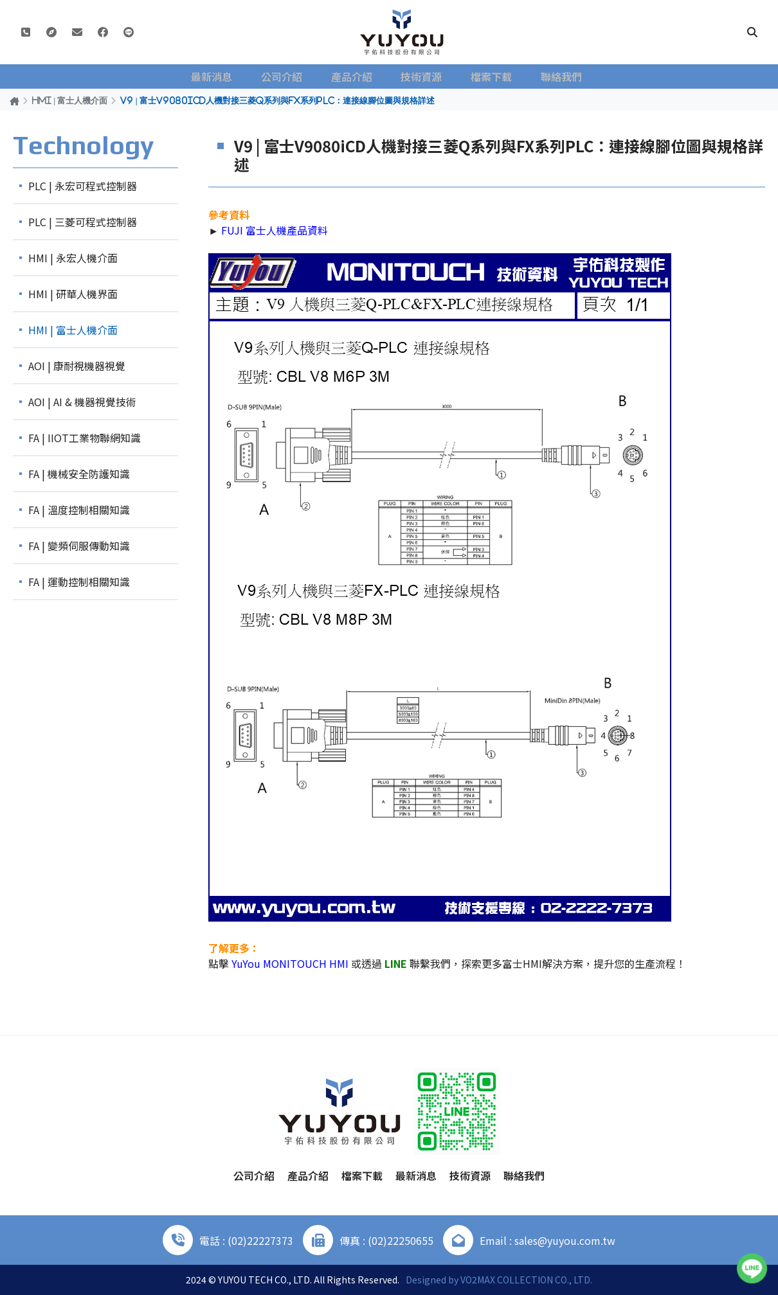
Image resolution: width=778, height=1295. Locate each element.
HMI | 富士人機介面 (69, 100)
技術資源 (422, 76)
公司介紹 (288, 76)
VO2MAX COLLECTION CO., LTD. (526, 1279)
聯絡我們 (556, 76)
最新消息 (221, 76)
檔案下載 (489, 76)
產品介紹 (355, 76)
